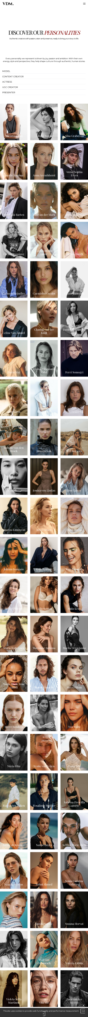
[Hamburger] (84, 3)
